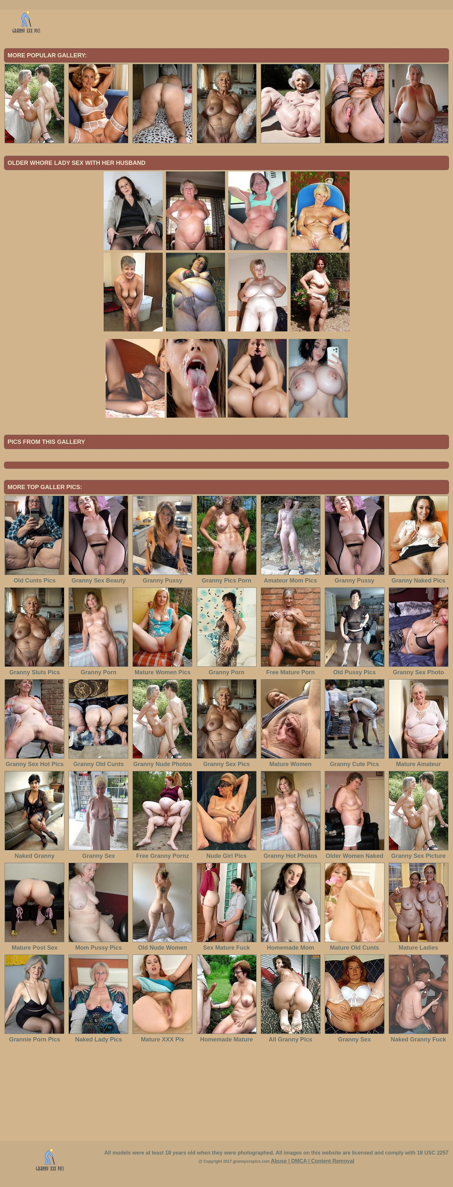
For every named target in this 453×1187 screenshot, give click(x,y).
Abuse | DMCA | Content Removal (312, 1161)
